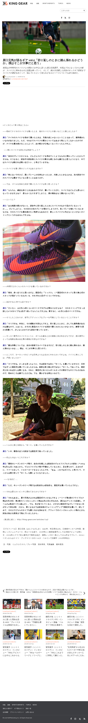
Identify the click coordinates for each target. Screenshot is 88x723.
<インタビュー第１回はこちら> (16, 125)
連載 (37, 3)
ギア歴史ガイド (19, 708)
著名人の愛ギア (7, 708)
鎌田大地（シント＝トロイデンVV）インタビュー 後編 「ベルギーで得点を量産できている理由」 (54, 622)
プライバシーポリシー (17, 712)
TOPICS (60, 3)
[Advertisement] (44, 103)
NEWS (68, 3)
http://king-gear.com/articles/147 (32, 519)
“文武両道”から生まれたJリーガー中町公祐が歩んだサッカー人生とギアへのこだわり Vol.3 (76, 652)
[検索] (84, 11)
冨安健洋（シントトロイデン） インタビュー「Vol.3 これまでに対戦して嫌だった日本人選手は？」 (54, 652)
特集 (31, 3)
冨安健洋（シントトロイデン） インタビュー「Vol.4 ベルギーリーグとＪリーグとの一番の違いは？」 (33, 652)
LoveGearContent (20, 79)
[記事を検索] (71, 11)
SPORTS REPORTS (49, 3)
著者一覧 (28, 708)
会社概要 (5, 712)
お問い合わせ (30, 712)
